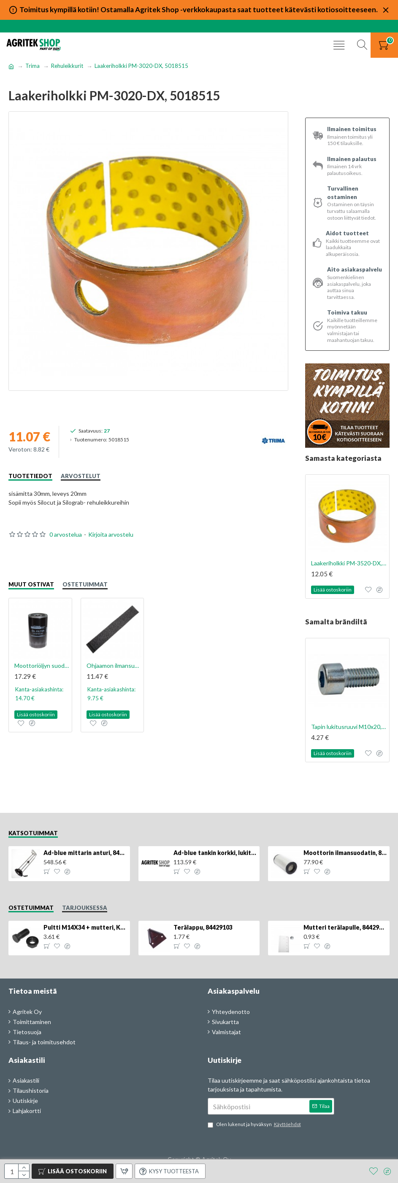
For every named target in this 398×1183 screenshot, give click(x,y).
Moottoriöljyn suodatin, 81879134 (42, 665)
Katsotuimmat (33, 833)
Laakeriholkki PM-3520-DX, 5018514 (349, 563)
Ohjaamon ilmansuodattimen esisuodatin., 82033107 (114, 665)
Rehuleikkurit (67, 65)
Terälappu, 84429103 (203, 927)
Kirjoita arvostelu (110, 534)
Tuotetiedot (30, 476)
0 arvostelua (65, 534)
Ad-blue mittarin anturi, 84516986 (85, 852)
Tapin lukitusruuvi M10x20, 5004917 (349, 726)
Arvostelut (80, 476)
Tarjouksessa (84, 907)
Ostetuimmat (85, 584)
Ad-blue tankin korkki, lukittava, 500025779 (215, 852)
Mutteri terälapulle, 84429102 (345, 927)
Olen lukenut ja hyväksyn (255, 1124)
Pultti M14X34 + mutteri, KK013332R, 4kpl (85, 927)
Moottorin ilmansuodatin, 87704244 (345, 852)
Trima (32, 65)
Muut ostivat (31, 584)
